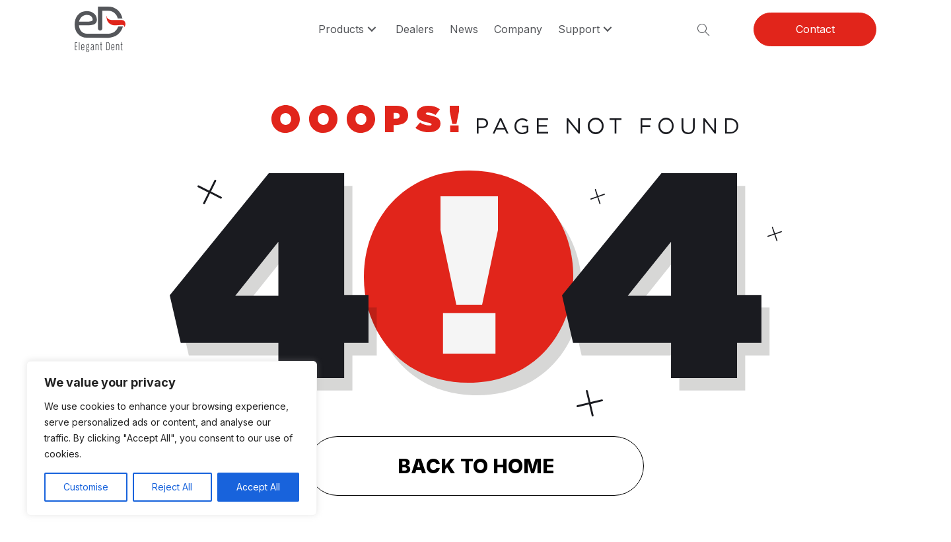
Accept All (258, 486)
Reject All (172, 486)
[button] (372, 29)
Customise (85, 486)
